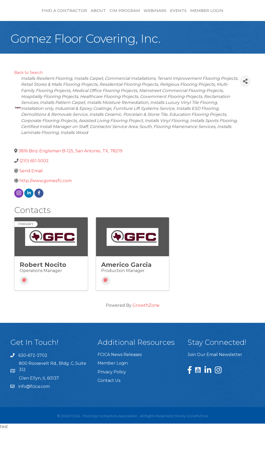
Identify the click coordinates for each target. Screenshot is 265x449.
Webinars (217, 13)
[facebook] (38, 212)
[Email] (24, 299)
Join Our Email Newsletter (215, 374)
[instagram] (18, 212)
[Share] (245, 100)
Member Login (132, 29)
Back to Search (28, 92)
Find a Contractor (39, 13)
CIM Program (99, 13)
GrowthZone (145, 324)
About (72, 13)
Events (240, 13)
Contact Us (109, 399)
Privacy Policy (112, 391)
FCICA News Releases (120, 374)
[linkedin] (28, 212)
